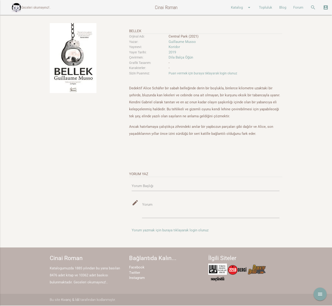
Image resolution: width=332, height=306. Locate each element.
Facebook (137, 268)
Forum (298, 7)
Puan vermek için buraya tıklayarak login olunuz (203, 73)
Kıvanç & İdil (70, 300)
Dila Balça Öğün (181, 57)
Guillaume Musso (182, 42)
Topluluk (265, 7)
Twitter (134, 273)
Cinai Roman (166, 7)
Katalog (241, 7)
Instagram (137, 278)
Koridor (174, 47)
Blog (282, 7)
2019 (172, 52)
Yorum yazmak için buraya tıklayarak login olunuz (170, 231)
